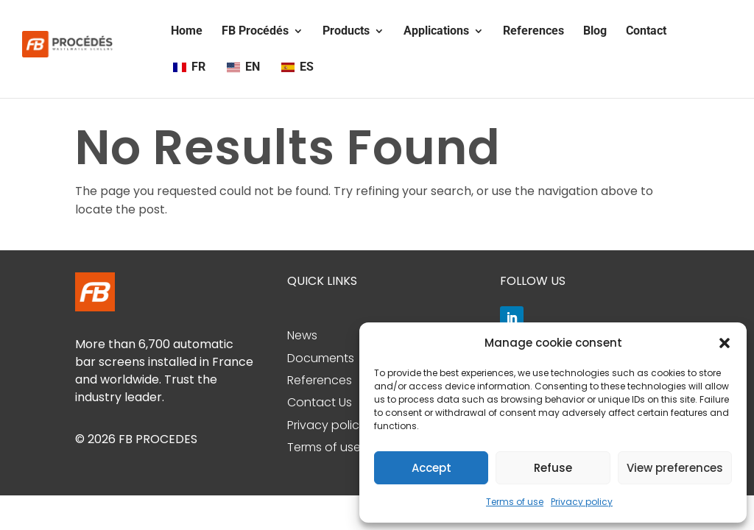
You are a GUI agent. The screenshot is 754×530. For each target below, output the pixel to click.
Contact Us (319, 402)
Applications (436, 32)
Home (186, 32)
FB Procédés (255, 32)
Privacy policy (582, 501)
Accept (431, 468)
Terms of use (514, 501)
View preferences (675, 468)
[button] (724, 343)
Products (346, 32)
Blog (595, 32)
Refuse (553, 468)
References (533, 32)
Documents (320, 358)
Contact (646, 32)
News (302, 335)
